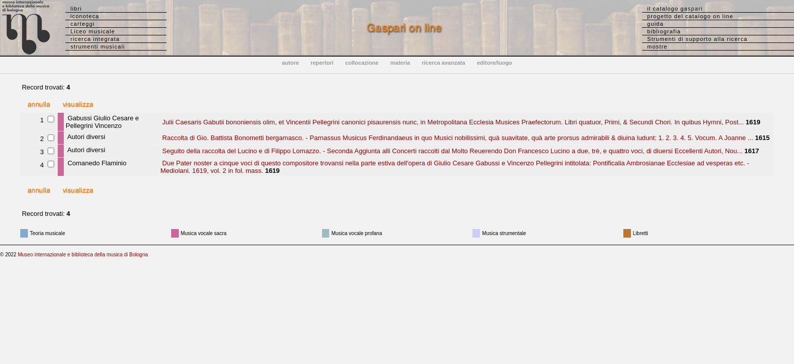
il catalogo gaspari (675, 9)
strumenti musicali (97, 46)
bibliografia (664, 31)
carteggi (82, 24)
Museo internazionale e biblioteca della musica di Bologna (83, 254)
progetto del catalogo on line (690, 16)
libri (76, 9)
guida (655, 24)
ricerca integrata (95, 39)
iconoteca (84, 16)
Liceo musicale (92, 31)
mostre (657, 46)
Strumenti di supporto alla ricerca (697, 39)
